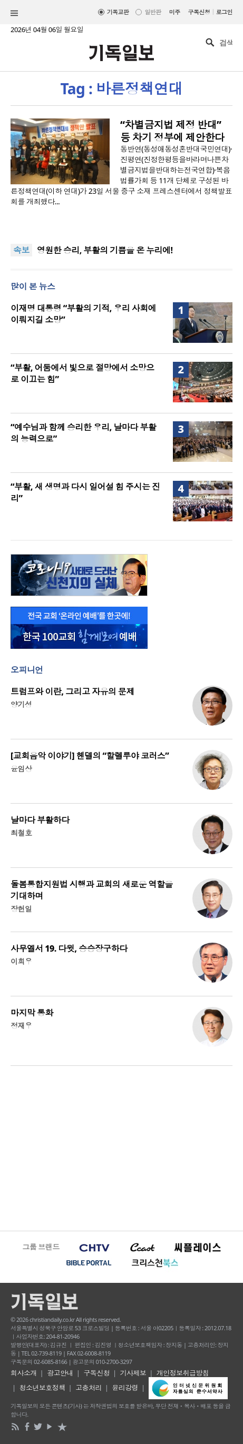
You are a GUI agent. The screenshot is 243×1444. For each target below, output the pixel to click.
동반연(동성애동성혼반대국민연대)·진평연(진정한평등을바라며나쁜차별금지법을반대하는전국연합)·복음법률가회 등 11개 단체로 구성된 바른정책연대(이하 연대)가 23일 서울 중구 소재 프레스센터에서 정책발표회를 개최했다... (121, 175)
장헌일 (21, 909)
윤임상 (21, 769)
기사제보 (133, 1373)
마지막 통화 (32, 1012)
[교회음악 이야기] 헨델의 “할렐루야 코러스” (90, 755)
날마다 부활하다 (40, 820)
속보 (21, 250)
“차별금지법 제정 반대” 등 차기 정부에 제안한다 (172, 131)
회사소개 (24, 1373)
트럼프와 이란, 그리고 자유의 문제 (72, 691)
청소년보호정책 (42, 1387)
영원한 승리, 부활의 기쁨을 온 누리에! (105, 250)
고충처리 (88, 1387)
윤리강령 (125, 1387)
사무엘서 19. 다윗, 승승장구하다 (69, 948)
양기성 (21, 704)
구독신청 (199, 12)
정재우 (21, 1026)
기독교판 (118, 12)
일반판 (152, 12)
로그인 (224, 12)
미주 (174, 12)
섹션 (14, 13)
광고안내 (60, 1373)
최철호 (21, 833)
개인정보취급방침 (183, 1373)
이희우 (21, 961)
